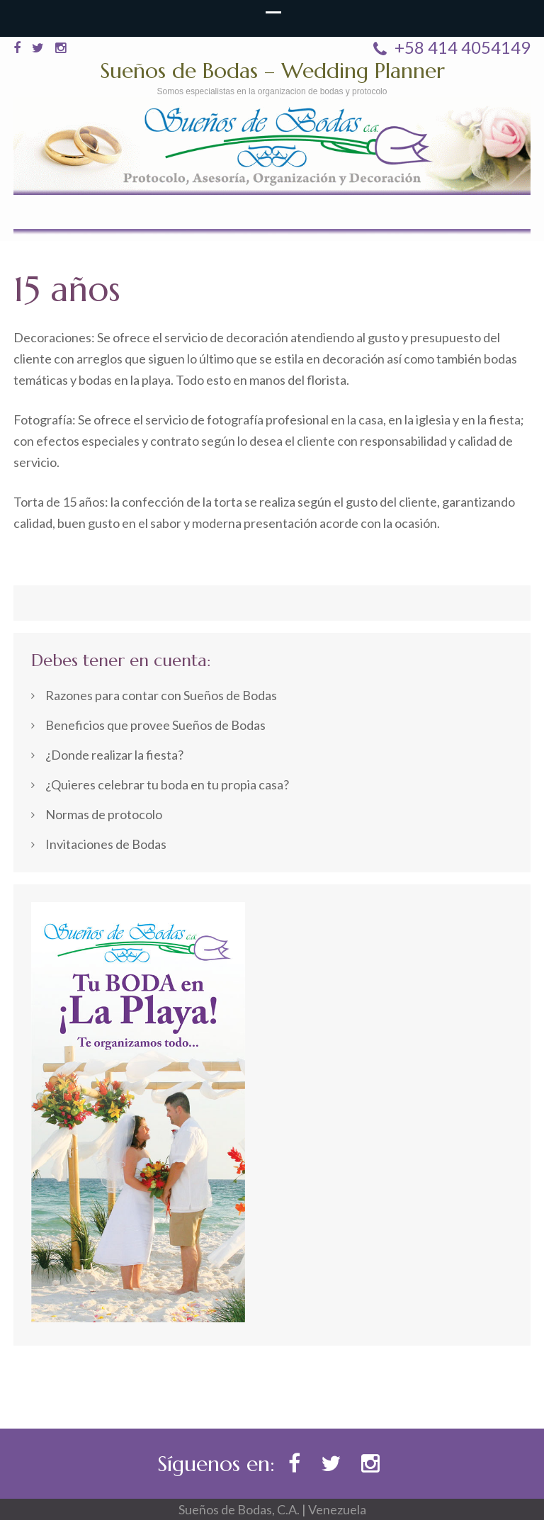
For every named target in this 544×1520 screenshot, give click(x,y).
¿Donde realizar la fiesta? (114, 754)
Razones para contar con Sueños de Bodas (161, 695)
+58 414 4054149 (452, 47)
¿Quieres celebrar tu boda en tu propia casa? (167, 784)
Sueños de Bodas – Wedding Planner (272, 70)
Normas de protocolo (103, 814)
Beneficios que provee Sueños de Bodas (155, 725)
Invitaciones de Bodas (105, 844)
